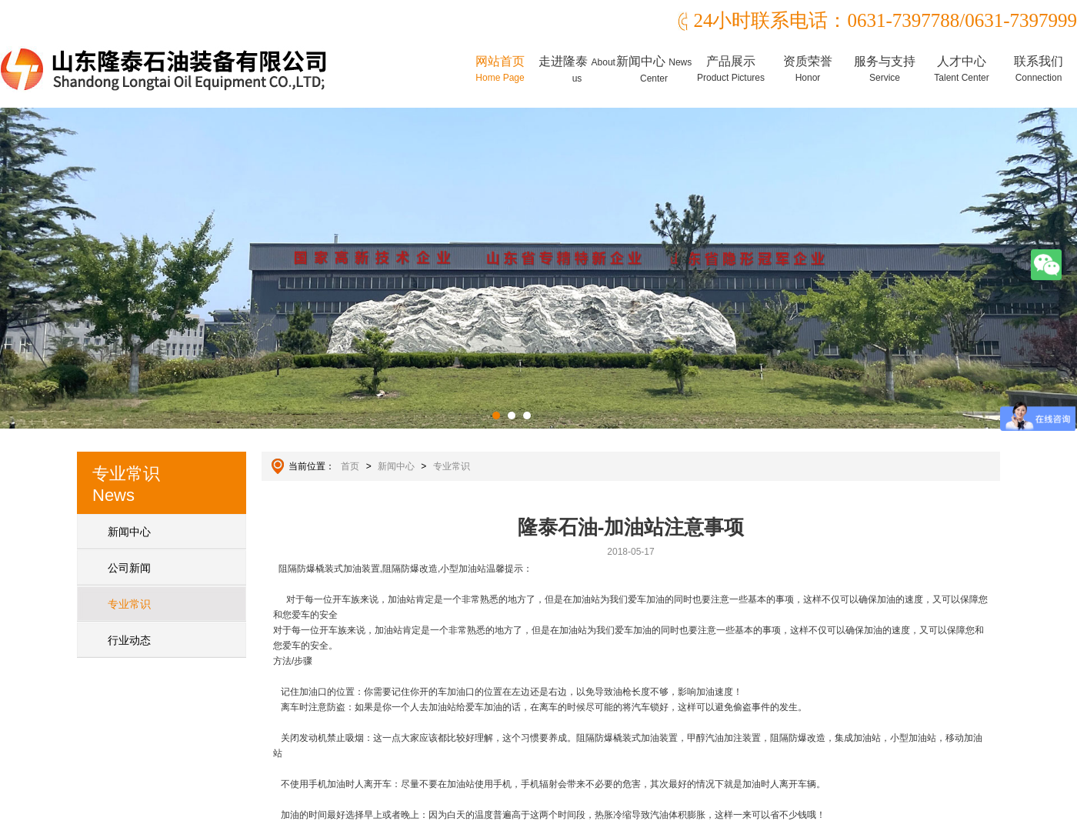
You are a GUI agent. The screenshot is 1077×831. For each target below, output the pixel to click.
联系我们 (1038, 69)
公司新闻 (129, 568)
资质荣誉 (807, 69)
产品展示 (731, 69)
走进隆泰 (576, 69)
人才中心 (961, 69)
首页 (350, 466)
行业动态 (129, 640)
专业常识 (129, 604)
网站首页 (500, 69)
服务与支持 (884, 69)
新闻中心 (654, 69)
